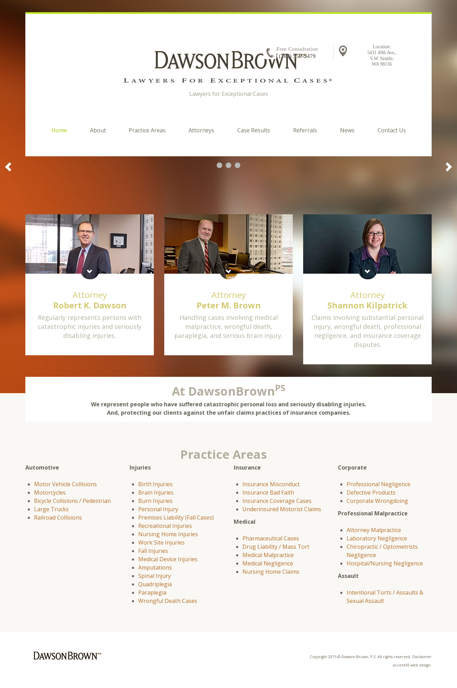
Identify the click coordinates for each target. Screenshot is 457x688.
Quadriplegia (155, 584)
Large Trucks (51, 509)
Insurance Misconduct (271, 484)
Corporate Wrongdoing (377, 501)
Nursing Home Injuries (168, 534)
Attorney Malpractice (374, 530)
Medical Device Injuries (168, 559)
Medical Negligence (267, 563)
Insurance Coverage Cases (276, 501)
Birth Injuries (155, 484)
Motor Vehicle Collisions (65, 484)
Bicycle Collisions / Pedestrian (72, 501)
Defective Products (371, 492)
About (98, 130)
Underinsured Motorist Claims (281, 509)
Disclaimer (422, 656)
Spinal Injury (154, 576)
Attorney (89, 300)
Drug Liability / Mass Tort (275, 546)
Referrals (305, 130)
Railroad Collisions (58, 517)
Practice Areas (147, 130)
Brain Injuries (156, 492)
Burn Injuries (155, 501)
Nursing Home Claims (270, 571)
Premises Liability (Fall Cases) (176, 517)
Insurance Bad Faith (268, 492)
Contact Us (391, 130)
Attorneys (201, 130)
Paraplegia (152, 592)
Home (59, 130)
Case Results (253, 130)
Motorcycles (50, 492)
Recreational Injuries (165, 526)
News (347, 130)
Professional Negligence (378, 484)
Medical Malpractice (268, 555)
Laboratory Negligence (377, 538)
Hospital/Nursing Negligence (385, 563)
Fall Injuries (153, 551)
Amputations (155, 567)
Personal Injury (158, 509)
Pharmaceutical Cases (270, 538)
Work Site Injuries (161, 542)
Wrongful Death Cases (167, 601)
